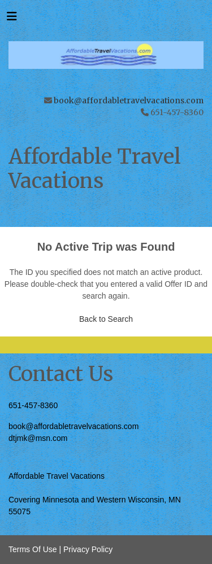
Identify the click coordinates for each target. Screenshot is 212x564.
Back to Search (106, 318)
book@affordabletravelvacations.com (129, 100)
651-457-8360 (33, 405)
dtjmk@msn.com (37, 438)
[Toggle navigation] (12, 19)
